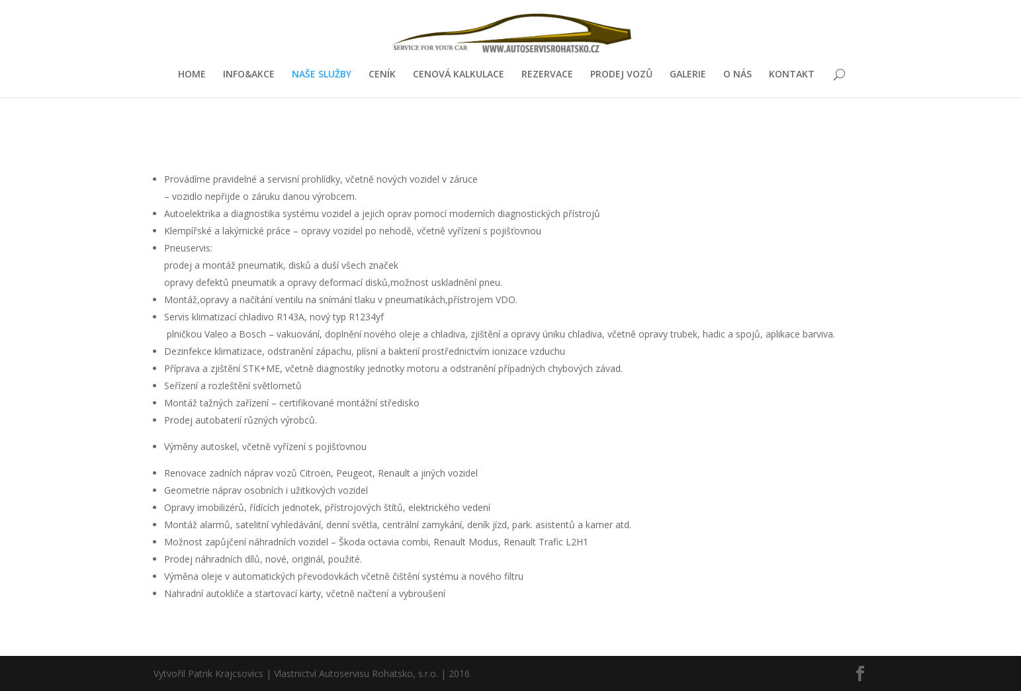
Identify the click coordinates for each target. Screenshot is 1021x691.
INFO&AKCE (249, 74)
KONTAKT (792, 74)
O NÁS (737, 74)
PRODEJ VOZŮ (621, 74)
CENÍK (382, 74)
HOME (192, 74)
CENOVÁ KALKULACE (458, 74)
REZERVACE (547, 74)
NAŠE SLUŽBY (321, 74)
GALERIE (688, 74)
